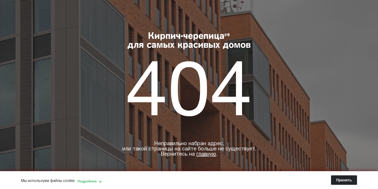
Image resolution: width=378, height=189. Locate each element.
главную (206, 154)
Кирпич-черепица (189, 41)
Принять (344, 180)
